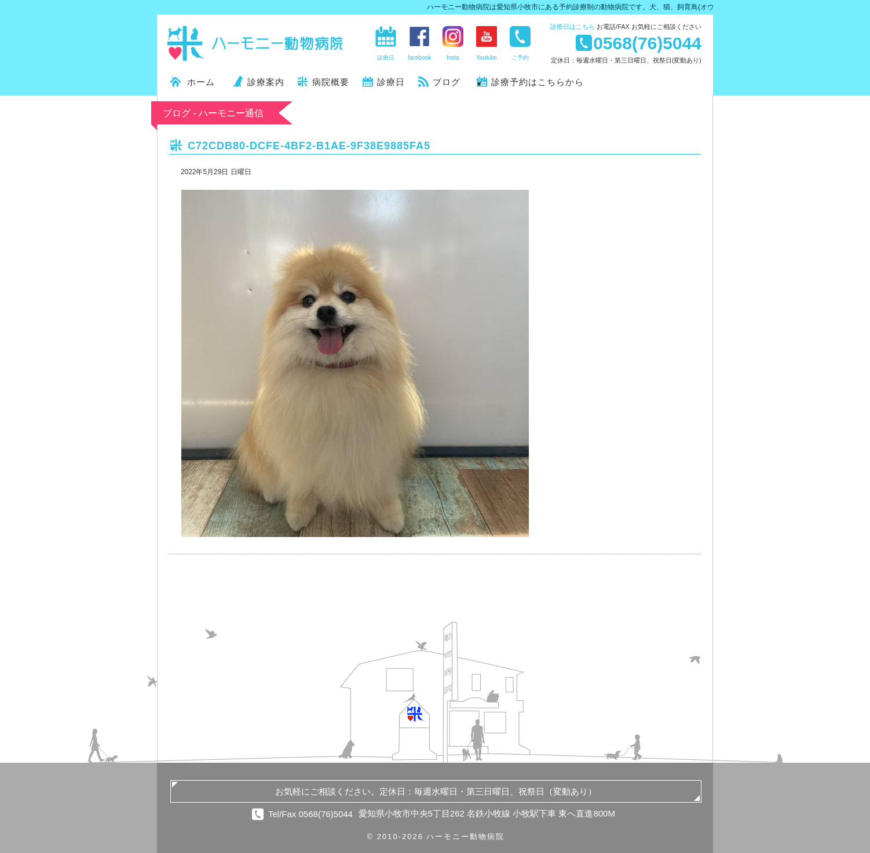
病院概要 (330, 82)
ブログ (446, 82)
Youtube (486, 57)
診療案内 (265, 82)
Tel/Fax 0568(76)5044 (310, 814)
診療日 (572, 26)
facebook (420, 57)
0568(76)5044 (647, 43)
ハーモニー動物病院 (255, 43)
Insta (453, 57)
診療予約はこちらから (537, 82)
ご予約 (520, 57)
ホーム (201, 82)
